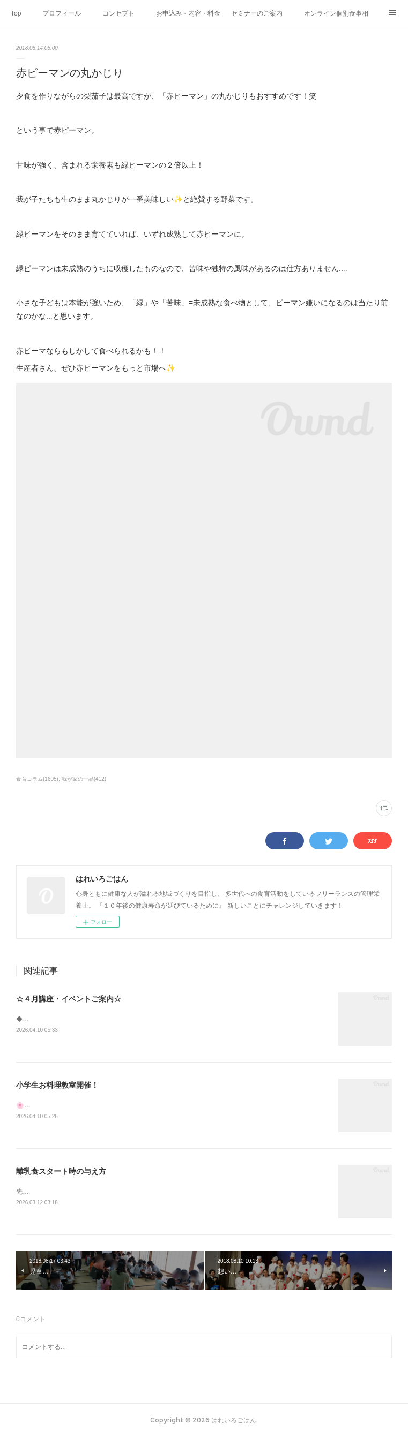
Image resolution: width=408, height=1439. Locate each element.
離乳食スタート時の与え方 (61, 1173)
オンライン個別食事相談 (336, 13)
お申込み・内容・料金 (188, 13)
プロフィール (61, 13)
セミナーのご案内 (257, 13)
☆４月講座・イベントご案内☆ (68, 999)
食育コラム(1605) (37, 779)
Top (16, 13)
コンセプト (118, 13)
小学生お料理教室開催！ (57, 1085)
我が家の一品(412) (84, 779)
